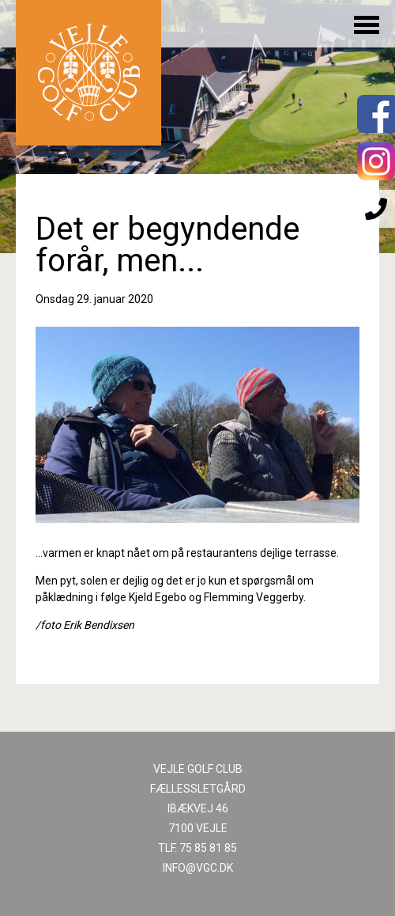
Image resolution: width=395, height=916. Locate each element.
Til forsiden (88, 73)
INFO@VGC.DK (198, 867)
